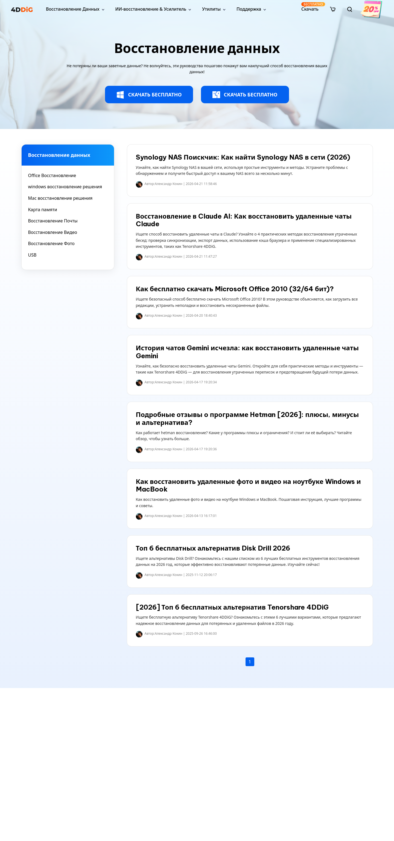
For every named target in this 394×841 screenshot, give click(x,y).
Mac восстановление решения (60, 198)
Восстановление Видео (52, 232)
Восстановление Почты (53, 221)
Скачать (310, 7)
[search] (349, 9)
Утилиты (211, 9)
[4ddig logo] (22, 9)
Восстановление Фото (51, 243)
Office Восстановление (52, 175)
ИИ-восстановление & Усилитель (150, 9)
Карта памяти (42, 210)
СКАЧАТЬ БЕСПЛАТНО (149, 95)
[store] (332, 9)
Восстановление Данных (73, 9)
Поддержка (249, 9)
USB (32, 255)
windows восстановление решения (65, 187)
